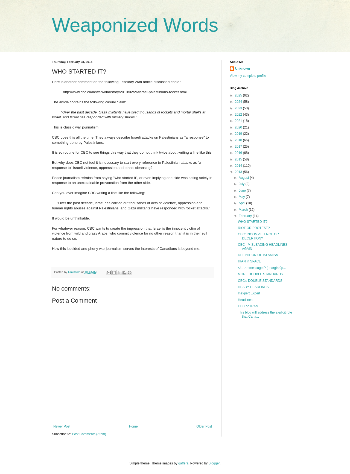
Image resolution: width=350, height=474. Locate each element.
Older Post (204, 426)
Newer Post (61, 426)
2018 (239, 140)
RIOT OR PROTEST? (254, 228)
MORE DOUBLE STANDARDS (260, 274)
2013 (239, 172)
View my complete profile (248, 76)
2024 (239, 102)
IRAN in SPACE (249, 261)
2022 (239, 114)
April (242, 203)
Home (133, 426)
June (243, 190)
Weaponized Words (135, 25)
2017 (239, 146)
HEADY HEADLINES (253, 287)
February (246, 216)
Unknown (242, 69)
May (242, 197)
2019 (239, 134)
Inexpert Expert (249, 293)
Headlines (245, 300)
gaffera (183, 463)
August (244, 178)
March (244, 210)
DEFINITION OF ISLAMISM (258, 255)
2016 (239, 153)
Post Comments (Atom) (89, 434)
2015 (239, 159)
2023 (239, 108)
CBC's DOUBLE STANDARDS (260, 281)
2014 (239, 166)
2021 (239, 121)
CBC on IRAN (248, 306)
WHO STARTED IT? (252, 222)
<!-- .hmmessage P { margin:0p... (262, 268)
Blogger (214, 463)
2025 (239, 95)
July (242, 184)
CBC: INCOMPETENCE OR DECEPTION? (258, 236)
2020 (239, 127)
